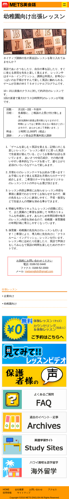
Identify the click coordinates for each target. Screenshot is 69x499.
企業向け (9, 296)
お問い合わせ (36, 489)
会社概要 (19, 489)
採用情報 (7, 492)
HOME (6, 489)
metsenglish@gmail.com (39, 271)
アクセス (52, 489)
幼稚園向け (10, 303)
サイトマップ (23, 492)
